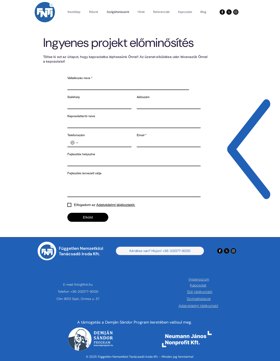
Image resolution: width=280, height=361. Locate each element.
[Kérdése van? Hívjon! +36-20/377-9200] (160, 251)
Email (141, 135)
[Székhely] (98, 105)
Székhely (73, 97)
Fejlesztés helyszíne (81, 154)
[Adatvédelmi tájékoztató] (198, 305)
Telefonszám (76, 135)
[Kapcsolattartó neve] (132, 124)
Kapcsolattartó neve (81, 116)
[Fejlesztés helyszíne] (132, 162)
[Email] (167, 143)
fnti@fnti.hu (83, 284)
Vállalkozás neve (79, 78)
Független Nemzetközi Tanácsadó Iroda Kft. (81, 251)
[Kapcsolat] (198, 285)
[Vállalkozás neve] (126, 86)
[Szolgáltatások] (198, 298)
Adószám (143, 97)
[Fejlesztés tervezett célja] (134, 187)
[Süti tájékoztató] (199, 291)
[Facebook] (222, 12)
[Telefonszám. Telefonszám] (104, 143)
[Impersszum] (198, 279)
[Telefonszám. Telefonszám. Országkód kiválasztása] (74, 142)
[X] (229, 12)
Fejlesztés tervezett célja (84, 173)
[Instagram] (235, 12)
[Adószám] (167, 105)
